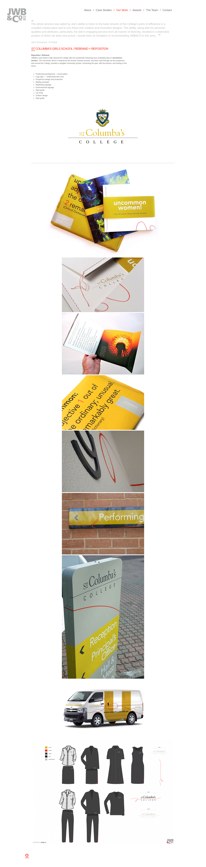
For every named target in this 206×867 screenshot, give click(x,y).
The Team (152, 10)
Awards (136, 10)
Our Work (122, 10)
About (87, 10)
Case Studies (104, 10)
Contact (167, 10)
